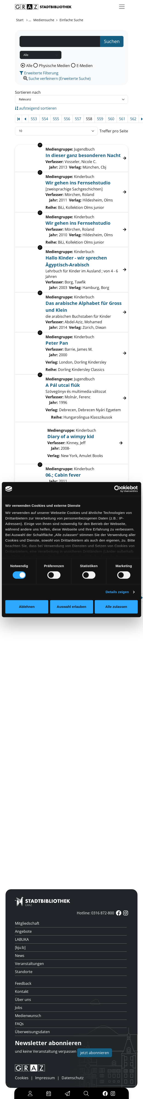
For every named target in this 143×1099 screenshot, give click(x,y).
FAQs (19, 1023)
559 (100, 118)
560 (111, 118)
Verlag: (53, 455)
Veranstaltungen (29, 963)
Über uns (23, 999)
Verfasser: (56, 442)
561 (122, 118)
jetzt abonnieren (94, 1052)
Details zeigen (117, 592)
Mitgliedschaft (27, 923)
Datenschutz (73, 1077)
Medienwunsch (28, 1015)
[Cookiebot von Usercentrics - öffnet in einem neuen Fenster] (117, 488)
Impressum (45, 1077)
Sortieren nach (28, 92)
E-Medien (85, 65)
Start (19, 20)
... (30, 19)
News (19, 955)
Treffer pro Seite (114, 131)
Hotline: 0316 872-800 (95, 912)
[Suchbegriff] (60, 41)
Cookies (22, 1077)
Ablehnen (26, 607)
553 (34, 118)
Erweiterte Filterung (39, 73)
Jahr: (55, 448)
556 (67, 118)
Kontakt (22, 991)
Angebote (23, 931)
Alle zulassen (116, 607)
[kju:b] (20, 947)
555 (56, 118)
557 (78, 118)
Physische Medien (54, 65)
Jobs (18, 1007)
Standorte (23, 971)
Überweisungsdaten (32, 1031)
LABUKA (22, 939)
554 (45, 118)
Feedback (23, 983)
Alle (29, 65)
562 (133, 118)
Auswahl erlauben (71, 607)
